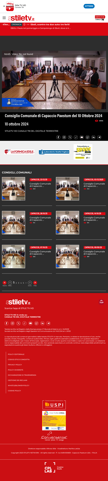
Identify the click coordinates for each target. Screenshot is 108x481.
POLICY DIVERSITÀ (15, 370)
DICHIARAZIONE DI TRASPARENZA (22, 375)
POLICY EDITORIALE (16, 354)
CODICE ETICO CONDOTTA (19, 359)
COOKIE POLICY (14, 391)
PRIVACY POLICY (15, 365)
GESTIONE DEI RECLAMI (17, 380)
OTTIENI (89, 6)
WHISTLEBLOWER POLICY (18, 385)
